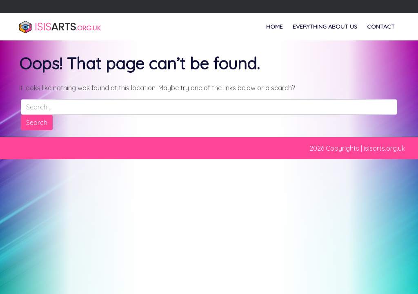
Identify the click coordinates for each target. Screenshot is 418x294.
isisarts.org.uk (384, 148)
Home (274, 26)
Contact (381, 26)
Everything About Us (325, 26)
